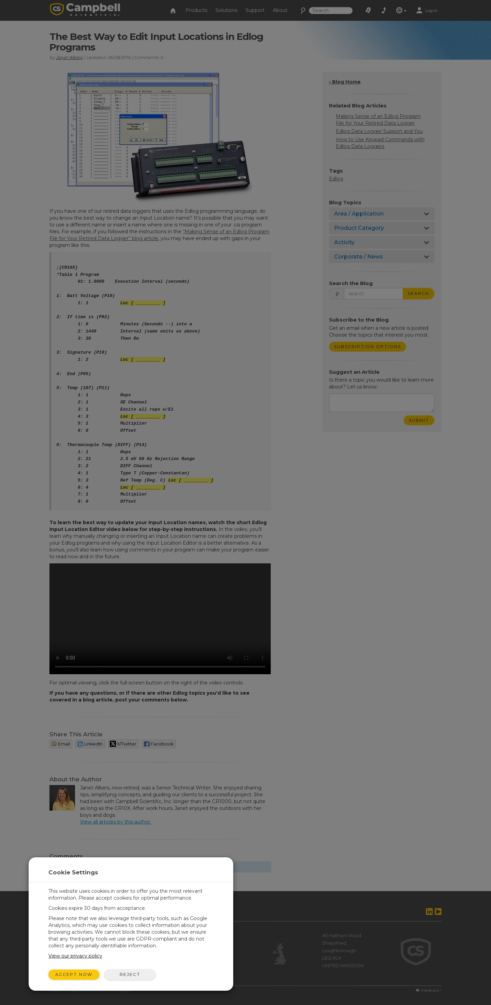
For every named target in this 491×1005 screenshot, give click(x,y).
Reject (130, 974)
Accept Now (74, 974)
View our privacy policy (75, 956)
